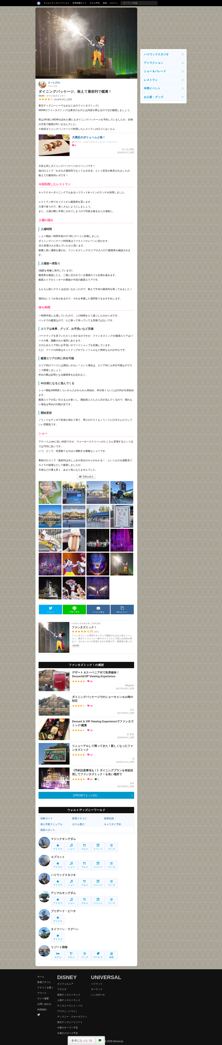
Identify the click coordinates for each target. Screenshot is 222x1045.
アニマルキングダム (63, 893)
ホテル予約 (95, 3)
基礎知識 (109, 818)
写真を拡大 (86, 476)
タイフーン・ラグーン (65, 929)
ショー (71, 847)
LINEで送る (74, 609)
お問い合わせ (44, 1004)
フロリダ (61, 989)
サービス (98, 955)
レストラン (151, 79)
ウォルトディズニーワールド (56, 3)
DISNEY (67, 977)
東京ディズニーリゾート (70, 1022)
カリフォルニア (65, 983)
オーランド (97, 989)
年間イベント (152, 88)
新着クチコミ (79, 818)
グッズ (111, 847)
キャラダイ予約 (112, 824)
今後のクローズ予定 (67, 1033)
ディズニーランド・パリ (70, 1005)
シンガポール (98, 994)
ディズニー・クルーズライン (72, 1016)
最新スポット (47, 830)
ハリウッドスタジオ (63, 875)
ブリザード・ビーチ (63, 911)
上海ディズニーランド (68, 1000)
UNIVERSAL (106, 977)
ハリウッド (97, 983)
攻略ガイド (46, 818)
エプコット (58, 857)
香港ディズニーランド (68, 994)
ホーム (40, 976)
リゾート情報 (59, 947)
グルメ (84, 847)
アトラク (57, 847)
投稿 (105, 3)
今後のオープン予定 (67, 1027)
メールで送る (98, 609)
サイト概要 (43, 998)
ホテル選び (78, 824)
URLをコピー (122, 609)
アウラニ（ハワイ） (67, 1011)
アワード (42, 993)
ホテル (57, 955)
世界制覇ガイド (80, 3)
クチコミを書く (45, 987)
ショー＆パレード (155, 71)
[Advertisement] (163, 27)
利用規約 (42, 1009)
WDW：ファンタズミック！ (52, 96)
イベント (98, 847)
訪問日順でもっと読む (85, 795)
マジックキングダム (63, 838)
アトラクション (153, 62)
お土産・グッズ (153, 97)
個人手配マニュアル (51, 824)
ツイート (51, 609)
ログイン (114, 3)
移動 (111, 955)
